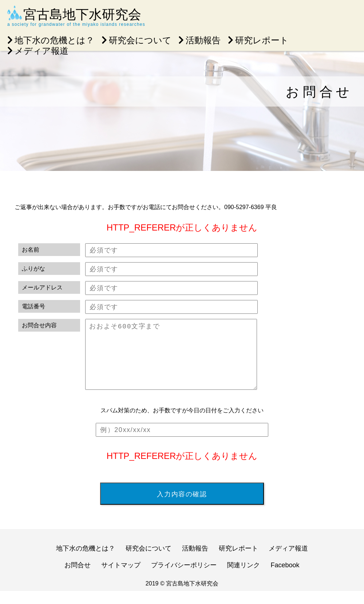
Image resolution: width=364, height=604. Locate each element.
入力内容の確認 (182, 507)
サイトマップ (121, 578)
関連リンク (243, 578)
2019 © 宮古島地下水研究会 (182, 596)
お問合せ (77, 578)
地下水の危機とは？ (50, 40)
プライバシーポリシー (184, 578)
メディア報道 (37, 51)
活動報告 (199, 40)
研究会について (136, 40)
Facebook (285, 578)
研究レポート (258, 40)
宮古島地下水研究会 (82, 14)
